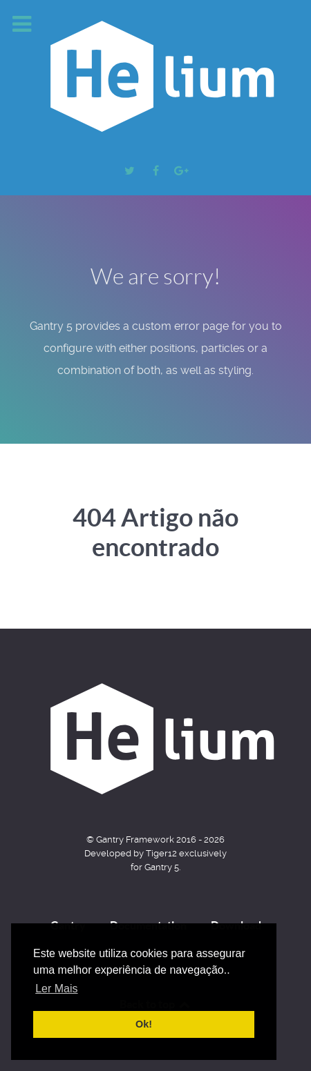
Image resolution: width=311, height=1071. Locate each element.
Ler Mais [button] (56, 988)
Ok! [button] (143, 1024)
